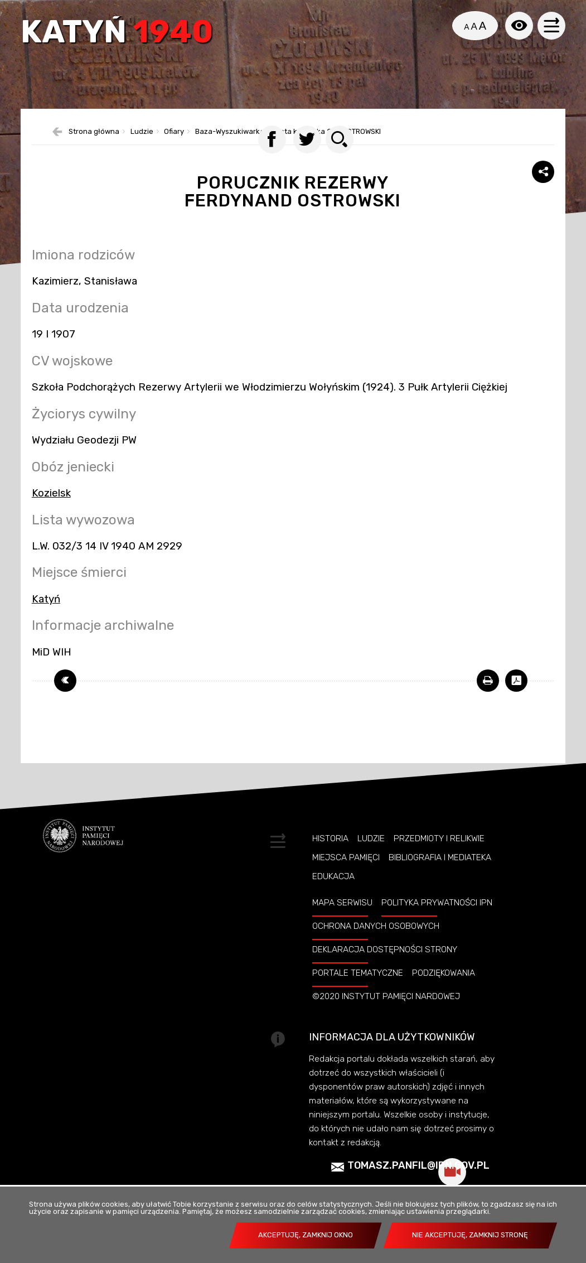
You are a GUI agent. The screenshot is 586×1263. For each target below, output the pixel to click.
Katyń (118, 34)
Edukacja (333, 891)
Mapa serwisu (342, 917)
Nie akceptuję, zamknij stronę (470, 1235)
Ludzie (371, 852)
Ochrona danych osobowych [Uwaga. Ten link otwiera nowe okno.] (375, 941)
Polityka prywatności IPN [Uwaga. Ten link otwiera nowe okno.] (436, 917)
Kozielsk (51, 507)
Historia (330, 852)
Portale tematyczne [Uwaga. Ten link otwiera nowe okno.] (357, 987)
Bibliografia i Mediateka (440, 871)
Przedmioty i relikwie (439, 852)
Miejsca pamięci (346, 871)
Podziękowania (443, 987)
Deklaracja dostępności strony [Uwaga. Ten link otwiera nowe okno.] (384, 964)
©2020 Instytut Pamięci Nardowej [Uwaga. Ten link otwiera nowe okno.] (386, 1011)
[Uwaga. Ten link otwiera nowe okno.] (488, 695)
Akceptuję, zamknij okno (305, 1235)
